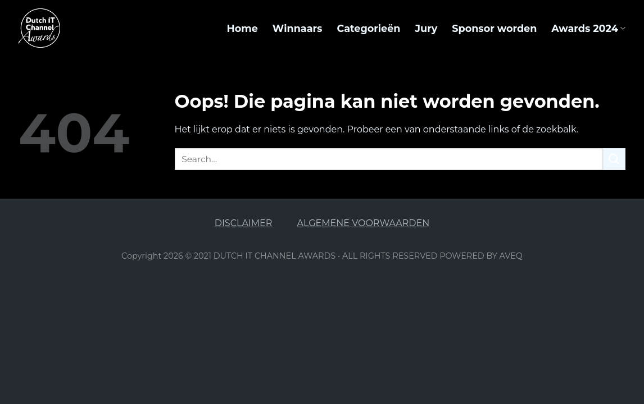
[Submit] (614, 159)
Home (241, 28)
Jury (426, 28)
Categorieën (368, 28)
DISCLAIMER (244, 223)
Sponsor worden (494, 28)
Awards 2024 (588, 28)
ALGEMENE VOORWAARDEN (363, 223)
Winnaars (298, 28)
